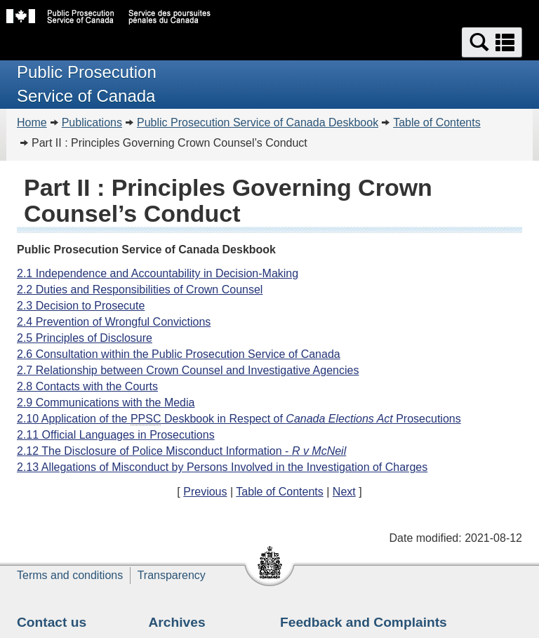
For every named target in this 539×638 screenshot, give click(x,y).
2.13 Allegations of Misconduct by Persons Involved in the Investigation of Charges (222, 467)
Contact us (51, 622)
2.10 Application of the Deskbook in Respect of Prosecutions (239, 419)
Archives (177, 622)
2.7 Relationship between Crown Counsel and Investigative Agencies (188, 370)
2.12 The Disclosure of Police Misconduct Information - (181, 451)
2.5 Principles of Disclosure (84, 338)
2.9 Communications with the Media (105, 402)
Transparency (172, 575)
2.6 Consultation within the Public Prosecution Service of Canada (178, 354)
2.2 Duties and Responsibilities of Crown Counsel (139, 289)
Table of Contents (437, 122)
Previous (205, 492)
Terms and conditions (70, 575)
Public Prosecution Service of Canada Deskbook (257, 122)
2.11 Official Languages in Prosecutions (116, 435)
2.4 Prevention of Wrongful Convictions (114, 322)
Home (32, 122)
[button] (492, 42)
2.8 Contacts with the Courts (87, 386)
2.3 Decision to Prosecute (81, 306)
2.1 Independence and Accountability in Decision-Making (157, 273)
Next (344, 492)
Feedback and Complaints (363, 622)
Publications (92, 122)
